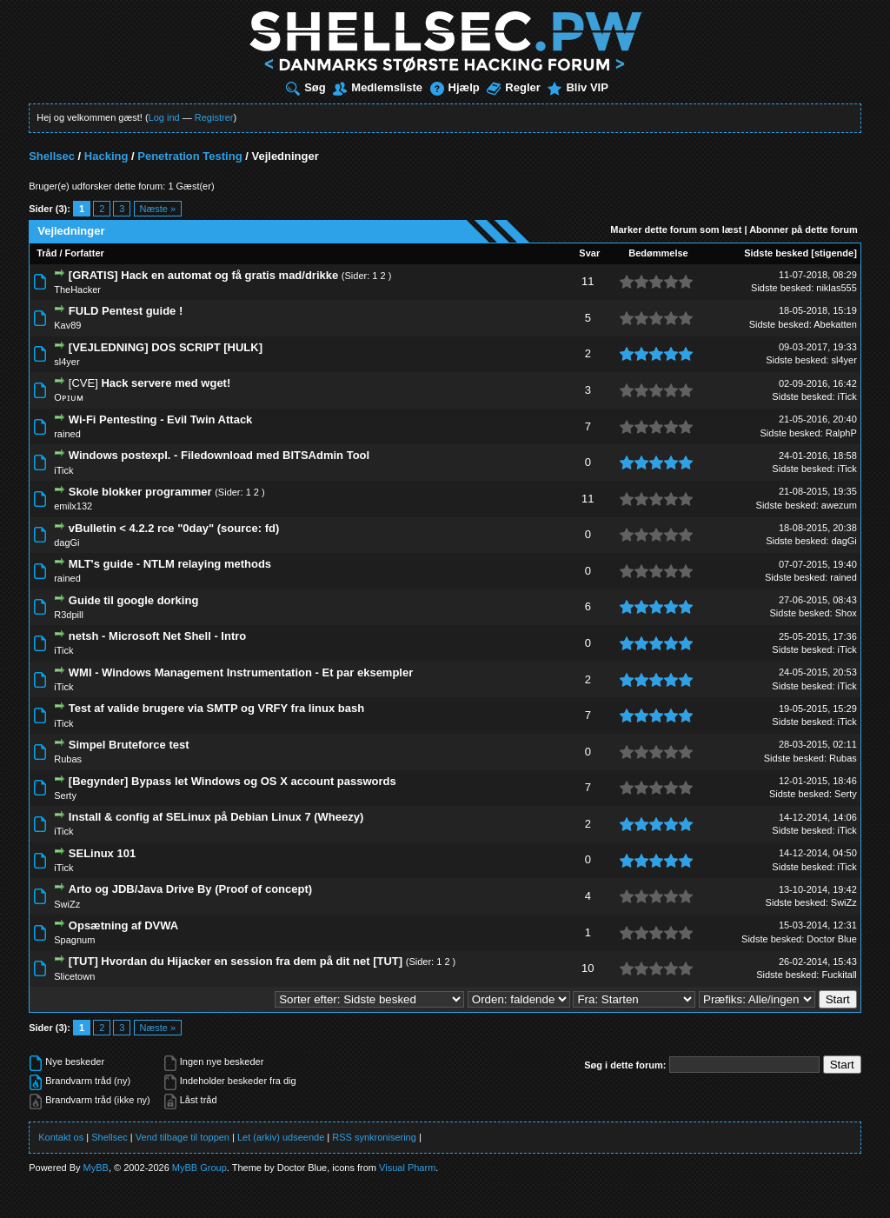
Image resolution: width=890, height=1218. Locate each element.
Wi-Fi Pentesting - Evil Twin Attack (161, 419)
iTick (847, 396)
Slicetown (74, 976)
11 (587, 281)
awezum (839, 505)
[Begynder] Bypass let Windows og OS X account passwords (232, 781)
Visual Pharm (407, 1167)
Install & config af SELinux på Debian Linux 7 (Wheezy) (216, 816)
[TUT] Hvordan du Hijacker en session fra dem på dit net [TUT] (235, 961)
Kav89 (67, 325)
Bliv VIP (578, 87)
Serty (65, 795)
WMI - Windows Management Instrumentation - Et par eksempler (241, 672)
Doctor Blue (831, 939)
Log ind (164, 117)
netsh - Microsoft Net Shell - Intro (157, 635)
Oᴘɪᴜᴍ (68, 397)
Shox (846, 613)
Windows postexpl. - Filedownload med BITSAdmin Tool (219, 455)
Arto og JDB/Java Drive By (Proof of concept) (190, 888)
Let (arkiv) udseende (280, 1137)
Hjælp (455, 87)
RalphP (841, 433)
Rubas (68, 759)
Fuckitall (838, 974)
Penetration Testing (189, 156)
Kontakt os (60, 1137)
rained (67, 434)
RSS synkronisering (374, 1137)
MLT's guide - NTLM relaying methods (170, 563)
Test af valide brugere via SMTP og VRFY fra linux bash (216, 708)
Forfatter (84, 253)
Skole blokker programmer (140, 491)
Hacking (106, 156)
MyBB (96, 1167)
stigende (833, 253)
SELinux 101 (102, 853)
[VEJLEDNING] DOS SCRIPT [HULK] (165, 347)
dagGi (66, 542)
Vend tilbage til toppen (182, 1137)
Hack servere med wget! (165, 382)
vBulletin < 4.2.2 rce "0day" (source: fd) (174, 528)
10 (587, 968)
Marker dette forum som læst (675, 229)
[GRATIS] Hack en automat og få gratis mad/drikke (203, 275)
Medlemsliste (377, 87)
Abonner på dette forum (803, 229)
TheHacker (77, 289)
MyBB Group (199, 1167)
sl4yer (66, 361)
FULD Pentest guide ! (126, 310)
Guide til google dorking (134, 600)
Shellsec (52, 156)
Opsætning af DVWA (123, 925)
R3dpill (68, 614)
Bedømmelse (657, 253)
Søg (306, 87)
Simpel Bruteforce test (129, 744)
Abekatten (835, 324)
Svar (589, 253)
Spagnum (74, 940)
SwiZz (67, 904)
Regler (513, 87)
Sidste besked (776, 253)
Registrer (214, 117)
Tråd (46, 253)
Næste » (158, 208)
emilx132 (73, 506)
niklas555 (836, 288)
